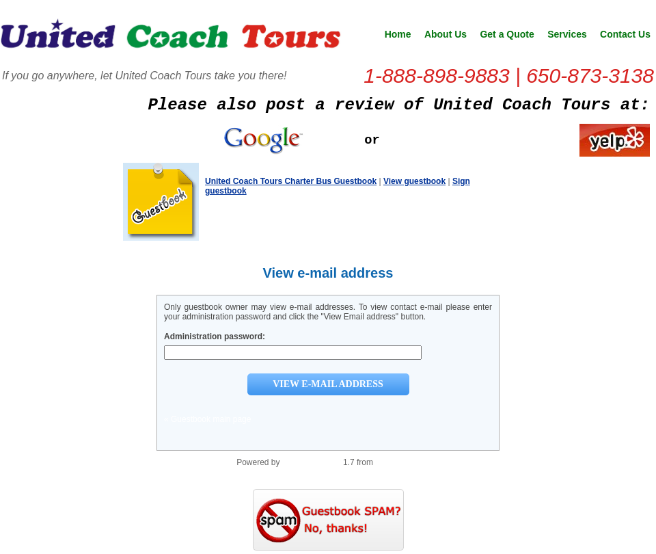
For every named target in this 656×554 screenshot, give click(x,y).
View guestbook (414, 181)
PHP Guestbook (311, 462)
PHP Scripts (397, 462)
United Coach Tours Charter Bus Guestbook (291, 181)
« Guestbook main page (207, 419)
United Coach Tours (171, 38)
